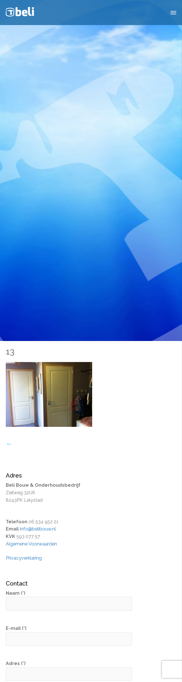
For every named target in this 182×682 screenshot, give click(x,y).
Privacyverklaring (24, 558)
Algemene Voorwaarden (31, 544)
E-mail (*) (69, 634)
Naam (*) (69, 598)
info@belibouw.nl (38, 529)
